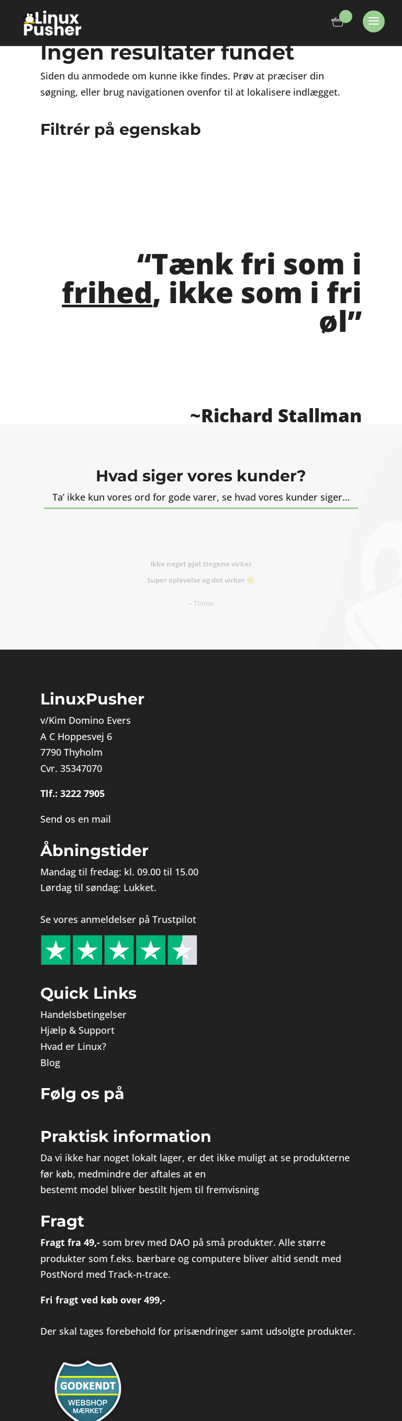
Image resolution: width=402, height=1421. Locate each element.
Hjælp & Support (77, 1030)
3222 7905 (82, 793)
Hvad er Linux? (73, 1046)
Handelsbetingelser (83, 1014)
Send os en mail (75, 819)
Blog (50, 1062)
